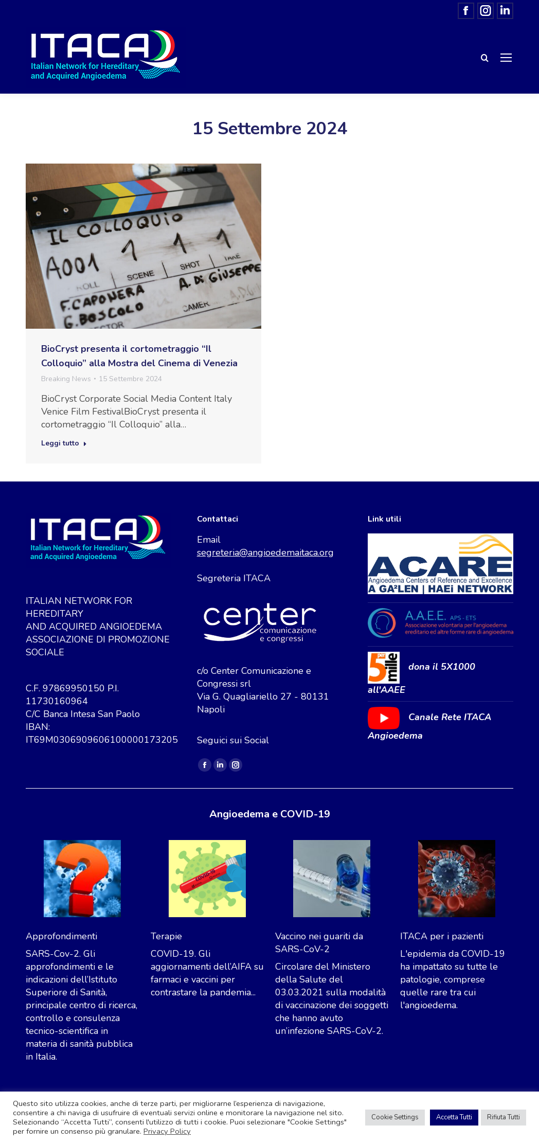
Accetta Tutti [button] (454, 1117)
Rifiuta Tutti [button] (503, 1117)
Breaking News (66, 379)
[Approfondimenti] (82, 880)
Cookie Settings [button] (395, 1117)
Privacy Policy (167, 1131)
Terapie (166, 936)
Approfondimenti (61, 936)
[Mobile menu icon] (506, 57)
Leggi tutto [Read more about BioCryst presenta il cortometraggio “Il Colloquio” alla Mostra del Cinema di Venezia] (64, 443)
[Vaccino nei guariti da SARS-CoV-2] (331, 880)
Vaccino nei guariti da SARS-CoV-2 (319, 942)
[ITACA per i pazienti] (456, 880)
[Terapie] (207, 880)
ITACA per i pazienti (441, 936)
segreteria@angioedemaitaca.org (265, 552)
